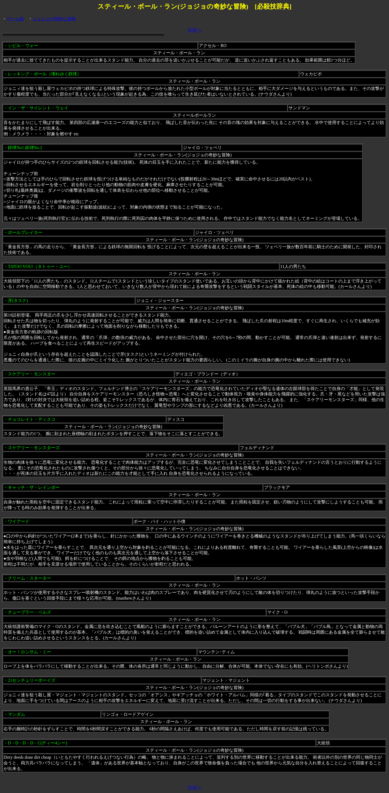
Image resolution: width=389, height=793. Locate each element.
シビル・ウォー (23, 45)
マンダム (16, 714)
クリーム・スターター (29, 578)
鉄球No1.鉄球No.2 (25, 147)
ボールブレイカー (25, 232)
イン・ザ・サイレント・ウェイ (38, 108)
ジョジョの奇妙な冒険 (54, 18)
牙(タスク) (18, 300)
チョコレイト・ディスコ (31, 419)
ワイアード (18, 521)
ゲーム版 (15, 18)
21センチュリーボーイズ (31, 680)
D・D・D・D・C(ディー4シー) (37, 743)
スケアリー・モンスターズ (34, 447)
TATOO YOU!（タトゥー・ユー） (40, 266)
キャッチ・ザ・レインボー (34, 487)
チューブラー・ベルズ (29, 612)
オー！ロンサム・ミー (29, 652)
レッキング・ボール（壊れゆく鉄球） (44, 74)
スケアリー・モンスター (31, 374)
